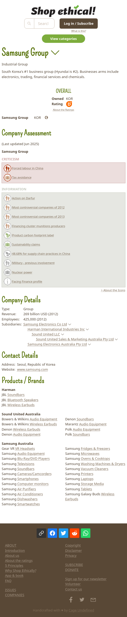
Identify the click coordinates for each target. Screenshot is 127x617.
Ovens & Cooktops (95, 458)
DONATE (72, 569)
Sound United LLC (46, 334)
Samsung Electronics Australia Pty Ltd (57, 344)
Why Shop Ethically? (20, 570)
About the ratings (19, 560)
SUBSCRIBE (74, 564)
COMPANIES (14, 595)
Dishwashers (27, 499)
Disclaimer (73, 550)
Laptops (87, 478)
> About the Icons (113, 290)
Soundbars (16, 394)
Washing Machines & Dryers (103, 463)
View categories (63, 38)
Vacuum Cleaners (94, 468)
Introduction (15, 550)
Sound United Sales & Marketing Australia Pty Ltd (75, 339)
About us (12, 555)
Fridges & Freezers (95, 448)
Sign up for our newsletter (86, 579)
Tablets (86, 489)
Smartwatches (28, 504)
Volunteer (73, 584)
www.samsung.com (32, 369)
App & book (14, 575)
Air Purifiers (26, 489)
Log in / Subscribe (78, 23)
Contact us (73, 589)
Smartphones (28, 478)
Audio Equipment (43, 419)
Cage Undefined (81, 610)
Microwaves (90, 453)
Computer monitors (33, 483)
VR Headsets (25, 448)
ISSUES (10, 590)
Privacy (71, 555)
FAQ (8, 580)
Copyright (73, 545)
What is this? (78, 31)
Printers (87, 473)
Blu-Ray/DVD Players (33, 458)
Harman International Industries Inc (56, 329)
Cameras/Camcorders (34, 473)
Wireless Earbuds (21, 404)
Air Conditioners (30, 494)
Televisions (26, 463)
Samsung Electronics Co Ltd (45, 324)
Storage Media (92, 483)
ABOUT (10, 545)
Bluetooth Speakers (22, 399)
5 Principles (14, 565)
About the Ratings (63, 109)
